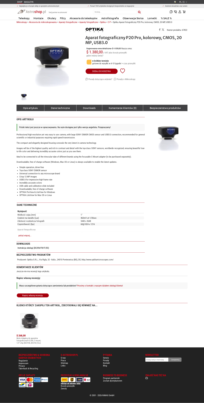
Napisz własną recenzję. (32, 295)
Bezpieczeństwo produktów (165, 107)
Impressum (23, 363)
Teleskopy (24, 18)
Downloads (89, 107)
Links (63, 365)
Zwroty (64, 388)
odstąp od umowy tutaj (70, 383)
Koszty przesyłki (68, 386)
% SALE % (166, 18)
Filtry (63, 18)
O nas (63, 357)
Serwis (106, 357)
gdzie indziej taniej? (94, 55)
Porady (106, 360)
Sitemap (64, 363)
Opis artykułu (30, 107)
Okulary (51, 18)
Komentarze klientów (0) (122, 107)
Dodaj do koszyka (101, 71)
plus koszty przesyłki (118, 52)
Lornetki (152, 18)
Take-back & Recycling (28, 368)
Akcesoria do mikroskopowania (43, 22)
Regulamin (23, 360)
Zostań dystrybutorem (112, 380)
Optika (103, 22)
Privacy (22, 366)
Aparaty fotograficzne (68, 22)
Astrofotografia (110, 18)
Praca (63, 360)
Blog (105, 365)
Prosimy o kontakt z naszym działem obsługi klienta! (100, 285)
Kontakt (106, 363)
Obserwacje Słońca (133, 18)
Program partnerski (111, 378)
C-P (109, 22)
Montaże (38, 18)
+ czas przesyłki (129, 63)
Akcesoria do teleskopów (83, 18)
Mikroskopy (22, 22)
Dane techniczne (60, 107)
